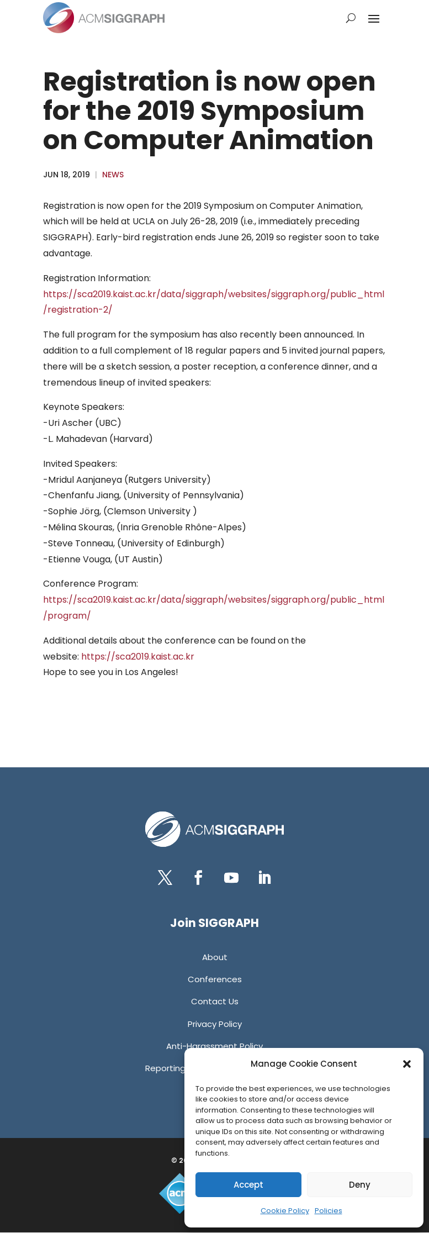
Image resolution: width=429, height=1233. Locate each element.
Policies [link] (328, 1210)
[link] (104, 17)
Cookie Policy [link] (285, 1210)
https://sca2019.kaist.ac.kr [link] (137, 656)
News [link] (113, 174)
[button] (406, 1063)
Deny (359, 1184)
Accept (248, 1184)
